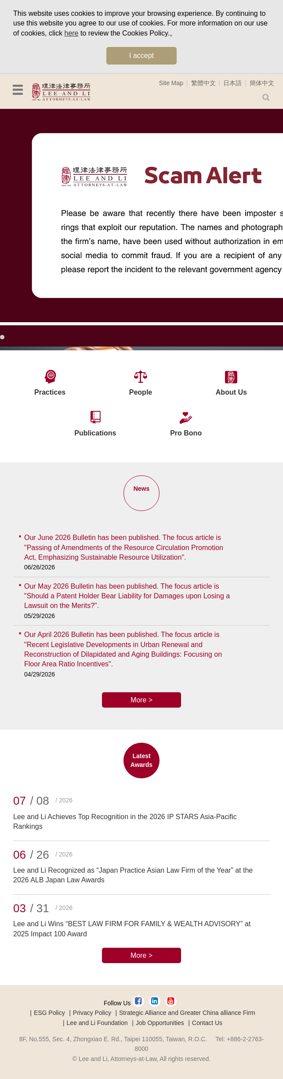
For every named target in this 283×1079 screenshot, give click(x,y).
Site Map (171, 82)
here (71, 33)
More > (141, 700)
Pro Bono (186, 433)
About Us (231, 392)
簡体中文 (262, 82)
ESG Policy (49, 1012)
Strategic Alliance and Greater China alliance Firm (187, 1012)
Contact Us (207, 1022)
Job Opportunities (160, 1022)
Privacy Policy (92, 1012)
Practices (49, 392)
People (140, 392)
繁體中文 (203, 82)
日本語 (232, 82)
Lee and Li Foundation (97, 1022)
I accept (141, 55)
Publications (95, 433)
